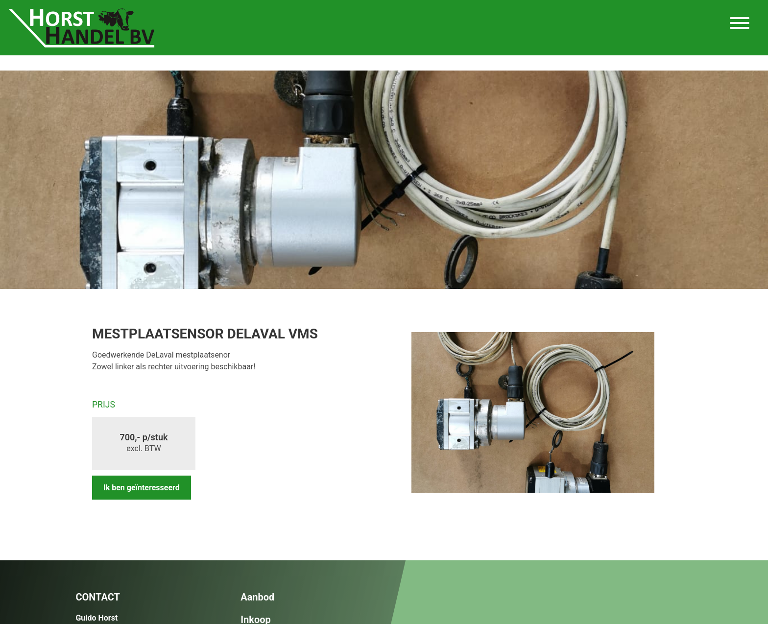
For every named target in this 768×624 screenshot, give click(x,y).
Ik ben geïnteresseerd (141, 487)
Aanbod (257, 597)
